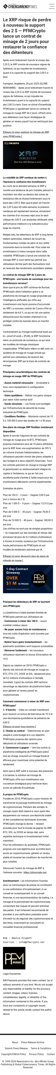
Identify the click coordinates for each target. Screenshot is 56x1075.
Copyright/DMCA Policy (13, 1054)
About (15, 1042)
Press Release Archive (32, 1042)
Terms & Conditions (41, 1048)
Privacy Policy (36, 1054)
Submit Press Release (16, 1048)
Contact (51, 1054)
